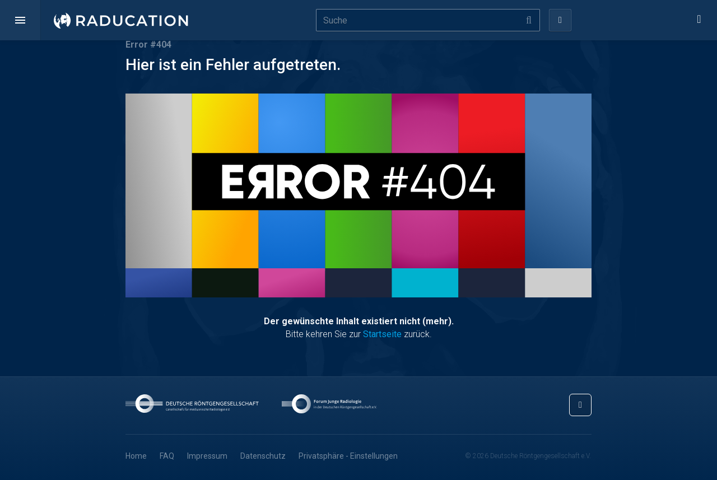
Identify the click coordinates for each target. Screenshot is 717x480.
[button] (20, 20)
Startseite (382, 334)
